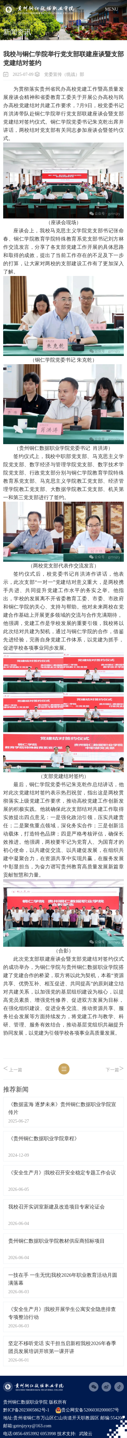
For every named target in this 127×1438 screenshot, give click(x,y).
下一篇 (115, 1068)
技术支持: (66, 1433)
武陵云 (85, 1433)
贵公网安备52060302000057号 (87, 1410)
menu (111, 9)
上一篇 (12, 1068)
